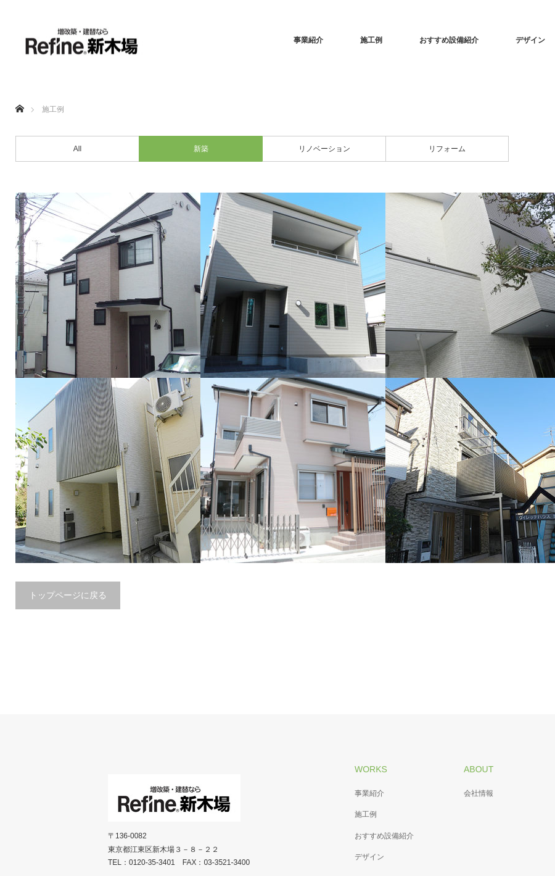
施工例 (371, 40)
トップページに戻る (68, 595)
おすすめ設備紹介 (449, 40)
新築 (201, 148)
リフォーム (447, 148)
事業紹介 (308, 40)
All (77, 148)
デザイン (369, 857)
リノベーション (324, 148)
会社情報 (478, 793)
